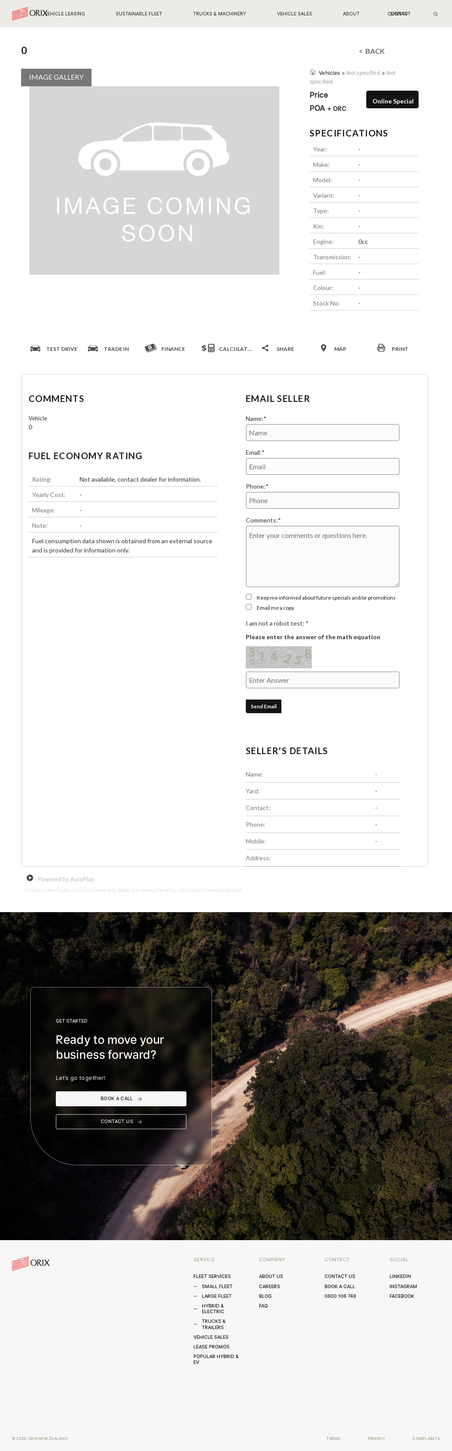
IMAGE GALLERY (56, 77)
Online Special (393, 101)
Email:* (255, 452)
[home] (29, 14)
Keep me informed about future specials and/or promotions (326, 597)
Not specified (363, 73)
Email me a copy (275, 607)
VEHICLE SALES (294, 14)
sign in (399, 14)
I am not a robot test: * (277, 623)
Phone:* (257, 486)
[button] (64, 14)
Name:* (256, 418)
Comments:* (263, 520)
